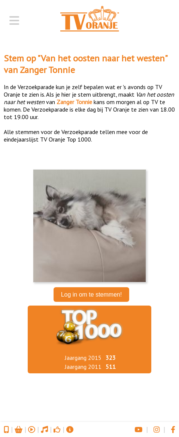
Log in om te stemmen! (91, 294)
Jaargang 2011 (83, 366)
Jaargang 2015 (83, 357)
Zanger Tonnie (47, 70)
